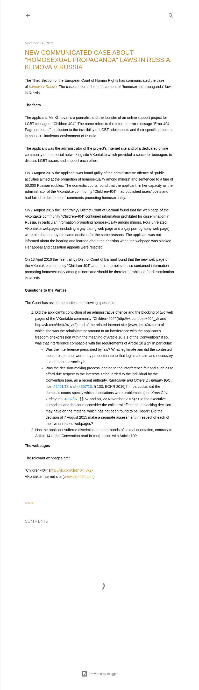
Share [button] (29, 503)
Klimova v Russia (43, 87)
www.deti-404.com (78, 476)
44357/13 (84, 386)
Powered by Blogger (99, 674)
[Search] (171, 14)
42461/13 (60, 386)
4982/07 (71, 399)
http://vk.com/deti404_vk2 (70, 470)
